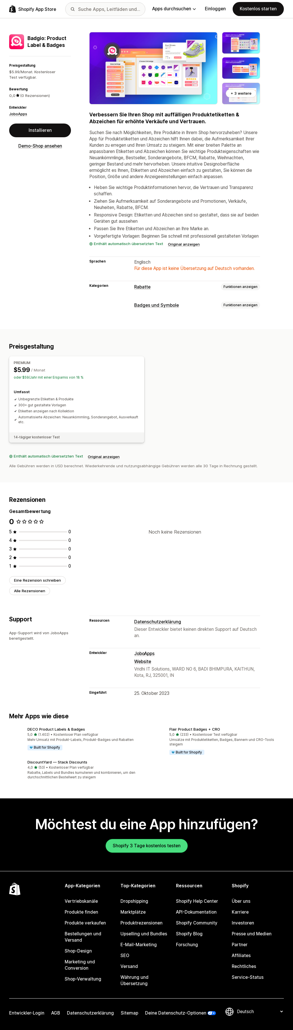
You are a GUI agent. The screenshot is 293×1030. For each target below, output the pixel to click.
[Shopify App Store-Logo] (32, 9)
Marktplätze (133, 912)
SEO (124, 955)
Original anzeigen (184, 244)
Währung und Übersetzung (134, 980)
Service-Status (248, 977)
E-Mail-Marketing (138, 944)
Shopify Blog (189, 933)
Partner (240, 944)
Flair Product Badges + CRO (194, 729)
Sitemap (129, 1013)
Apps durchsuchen (174, 8)
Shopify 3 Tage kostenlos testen (147, 845)
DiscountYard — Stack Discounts (57, 762)
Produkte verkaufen (85, 923)
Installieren (40, 130)
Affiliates (241, 955)
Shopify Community (196, 923)
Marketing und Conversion (80, 965)
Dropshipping (134, 901)
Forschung (187, 944)
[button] (75, 739)
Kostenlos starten (258, 8)
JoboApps (18, 114)
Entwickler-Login (26, 1013)
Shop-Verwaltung (83, 979)
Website (142, 661)
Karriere (240, 912)
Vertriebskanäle (81, 901)
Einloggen (215, 8)
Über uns (241, 901)
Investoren (243, 923)
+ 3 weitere (241, 93)
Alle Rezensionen (29, 590)
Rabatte (142, 287)
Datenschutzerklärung (157, 622)
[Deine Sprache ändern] (260, 1012)
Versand (129, 966)
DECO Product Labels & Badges (56, 729)
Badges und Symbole (156, 305)
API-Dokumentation (196, 912)
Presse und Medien (252, 933)
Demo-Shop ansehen (40, 146)
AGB (55, 1013)
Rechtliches (244, 966)
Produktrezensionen (141, 923)
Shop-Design (78, 951)
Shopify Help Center (197, 901)
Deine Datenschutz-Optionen (175, 1013)
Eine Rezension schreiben (37, 580)
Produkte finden (81, 912)
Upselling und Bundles (143, 933)
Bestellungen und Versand (83, 937)
